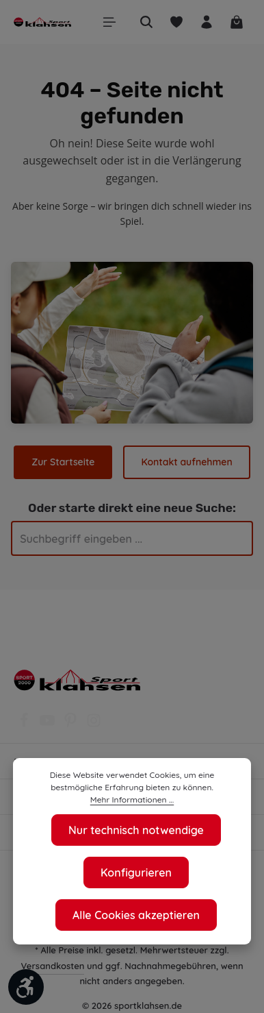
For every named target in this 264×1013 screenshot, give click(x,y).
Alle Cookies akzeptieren (136, 914)
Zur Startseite (64, 461)
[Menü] (109, 22)
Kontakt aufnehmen (186, 461)
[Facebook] (25, 724)
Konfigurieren (136, 872)
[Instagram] (93, 724)
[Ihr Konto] (206, 22)
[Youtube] (48, 724)
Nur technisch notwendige (136, 829)
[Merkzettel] (176, 22)
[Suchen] (146, 22)
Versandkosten (53, 965)
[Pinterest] (72, 724)
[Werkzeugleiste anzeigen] (26, 987)
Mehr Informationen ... (132, 800)
